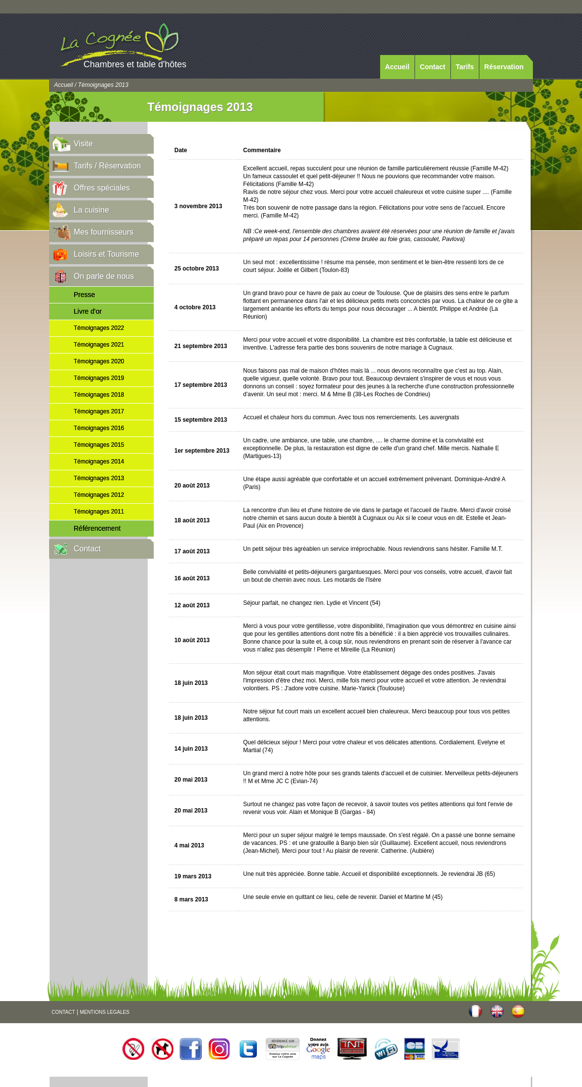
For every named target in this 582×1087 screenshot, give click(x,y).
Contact (432, 67)
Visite (83, 143)
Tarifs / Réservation (107, 166)
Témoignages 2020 (99, 361)
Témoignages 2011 (99, 511)
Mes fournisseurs (104, 232)
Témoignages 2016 (99, 428)
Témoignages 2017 (99, 411)
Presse (84, 295)
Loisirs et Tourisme (106, 254)
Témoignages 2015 (99, 444)
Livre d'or (88, 311)
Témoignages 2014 (99, 461)
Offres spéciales (102, 188)
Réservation (504, 67)
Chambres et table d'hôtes (135, 64)
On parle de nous (104, 276)
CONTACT (63, 1012)
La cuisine (91, 210)
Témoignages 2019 (99, 378)
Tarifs (465, 67)
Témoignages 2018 (99, 394)
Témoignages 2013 (99, 478)
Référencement (97, 528)
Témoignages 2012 (99, 494)
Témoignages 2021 (99, 344)
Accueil (397, 67)
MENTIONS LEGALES (104, 1012)
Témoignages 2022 (99, 328)
